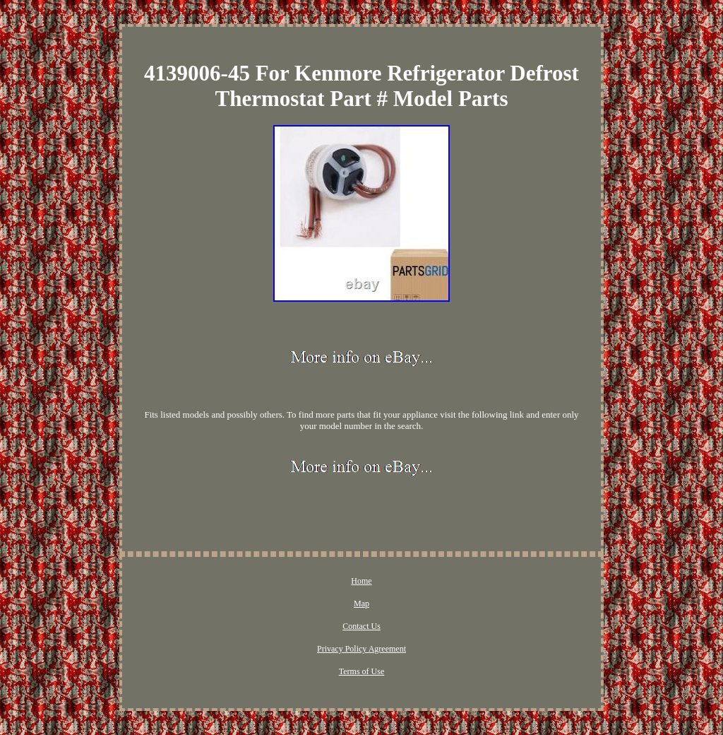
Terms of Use (361, 671)
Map (361, 603)
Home (361, 581)
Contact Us (361, 626)
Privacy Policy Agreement (361, 649)
